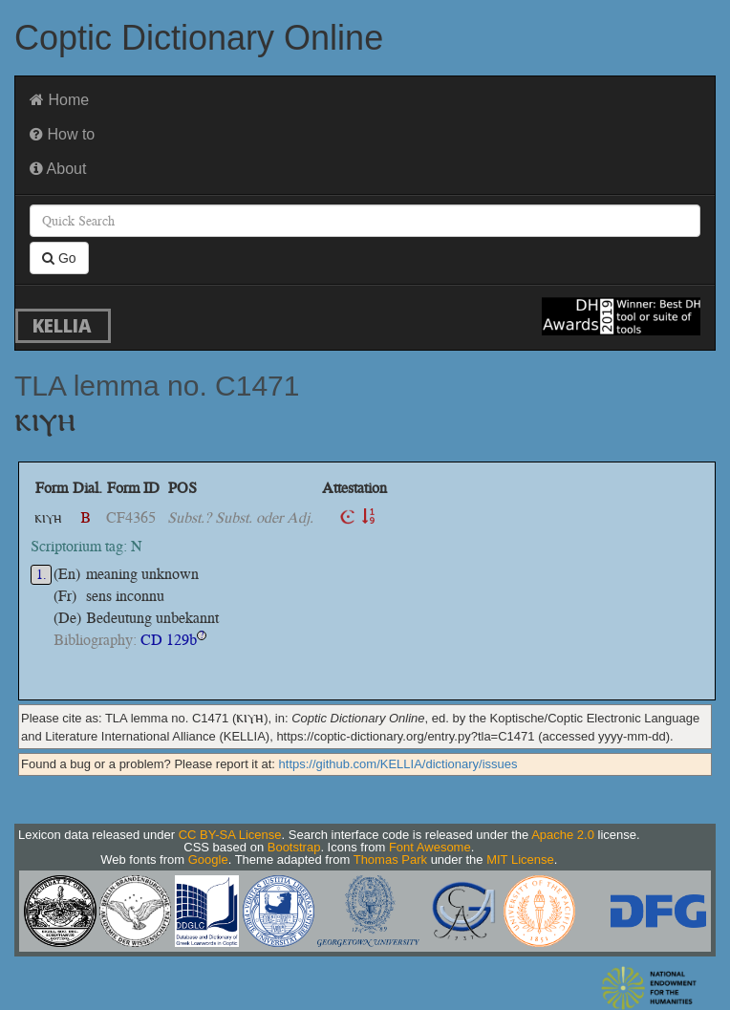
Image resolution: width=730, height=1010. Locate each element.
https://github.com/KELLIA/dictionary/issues (398, 764)
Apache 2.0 (562, 834)
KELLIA (62, 325)
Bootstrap (294, 847)
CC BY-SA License (230, 834)
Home (59, 100)
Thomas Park (390, 859)
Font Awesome (430, 847)
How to (62, 134)
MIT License (520, 859)
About (58, 169)
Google (208, 859)
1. (41, 575)
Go (59, 258)
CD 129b (168, 640)
